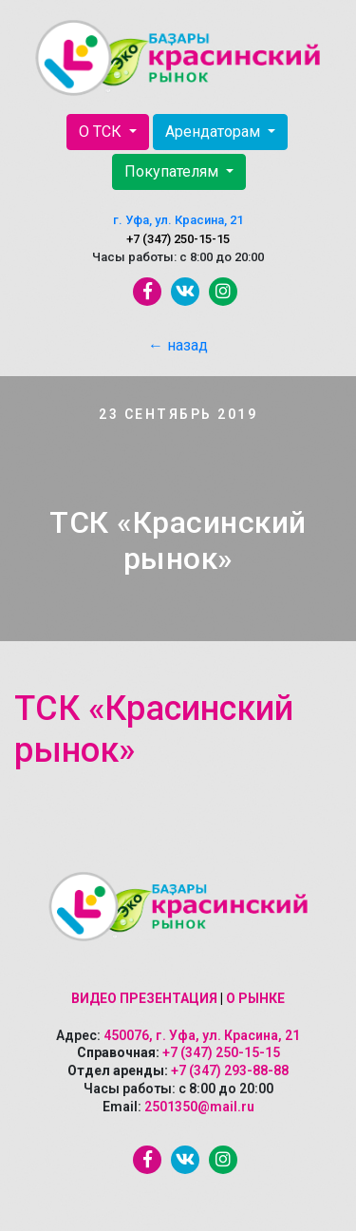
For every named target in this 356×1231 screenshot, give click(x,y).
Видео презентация (144, 998)
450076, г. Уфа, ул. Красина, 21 (201, 1035)
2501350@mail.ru (199, 1106)
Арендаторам (214, 132)
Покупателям (173, 171)
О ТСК (102, 132)
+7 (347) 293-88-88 (230, 1070)
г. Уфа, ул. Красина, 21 (178, 220)
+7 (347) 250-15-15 (178, 239)
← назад (178, 345)
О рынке (255, 998)
